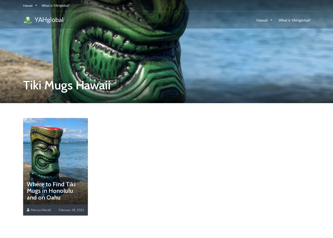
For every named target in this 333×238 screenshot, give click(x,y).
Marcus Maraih (41, 210)
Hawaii (28, 5)
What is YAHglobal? (56, 5)
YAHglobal (43, 20)
